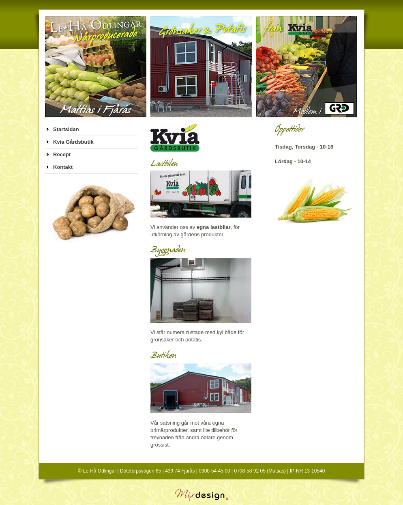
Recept (62, 154)
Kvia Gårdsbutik (73, 142)
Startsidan (66, 129)
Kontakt (63, 167)
